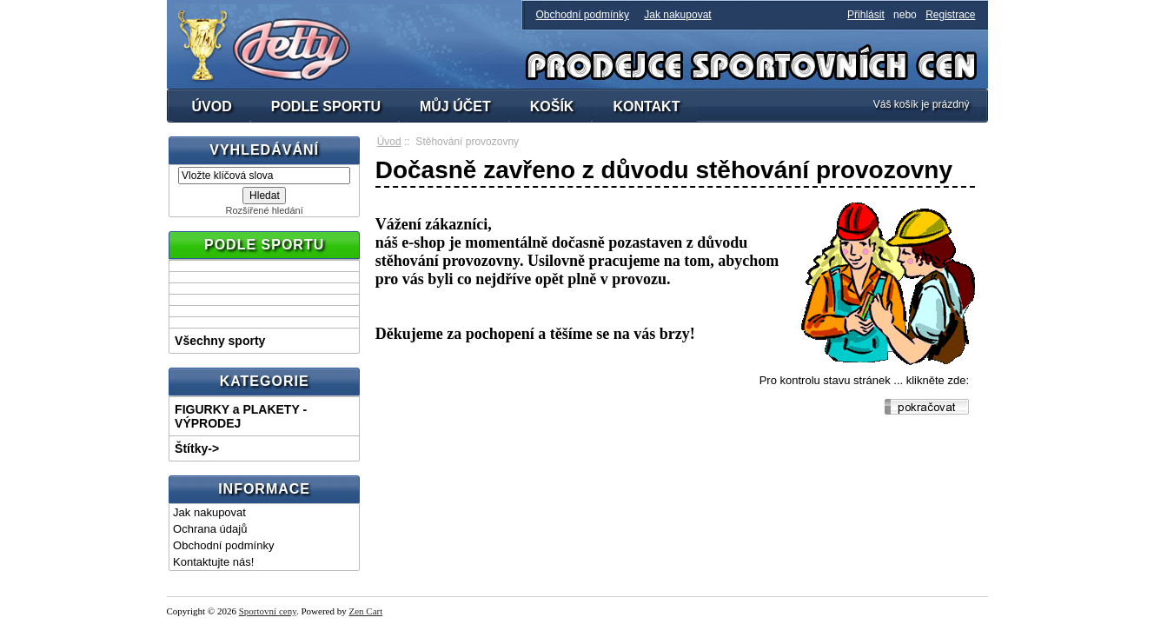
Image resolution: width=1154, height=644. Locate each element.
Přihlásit (866, 15)
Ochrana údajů (210, 528)
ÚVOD (212, 106)
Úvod (389, 142)
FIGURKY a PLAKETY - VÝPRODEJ (241, 416)
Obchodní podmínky (582, 15)
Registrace (950, 15)
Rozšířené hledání (263, 210)
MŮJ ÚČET (455, 106)
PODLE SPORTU (326, 106)
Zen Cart (365, 611)
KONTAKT (646, 106)
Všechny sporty (220, 341)
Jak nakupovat (677, 15)
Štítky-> (197, 448)
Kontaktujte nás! (213, 561)
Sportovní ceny (267, 611)
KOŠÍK (552, 106)
